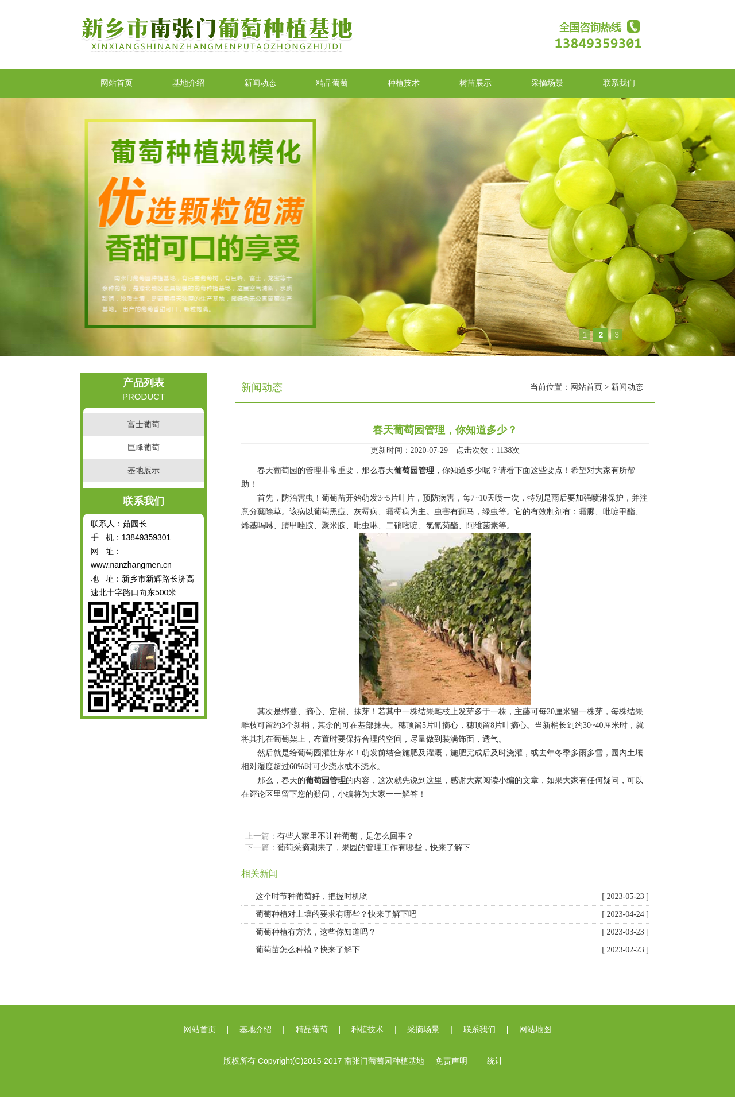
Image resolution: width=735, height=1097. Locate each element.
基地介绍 (188, 83)
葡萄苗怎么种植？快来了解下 (452, 950)
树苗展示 (475, 83)
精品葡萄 (332, 83)
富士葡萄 (143, 424)
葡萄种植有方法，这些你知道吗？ (452, 932)
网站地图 (535, 1029)
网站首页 (116, 83)
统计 (495, 1061)
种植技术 (404, 83)
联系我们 (619, 83)
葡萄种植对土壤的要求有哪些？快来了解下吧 (452, 914)
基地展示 (143, 470)
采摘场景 (547, 83)
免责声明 (451, 1061)
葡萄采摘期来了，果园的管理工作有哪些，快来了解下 (373, 847)
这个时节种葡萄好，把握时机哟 (452, 896)
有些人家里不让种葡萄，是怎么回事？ (345, 836)
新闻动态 (260, 83)
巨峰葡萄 (143, 447)
